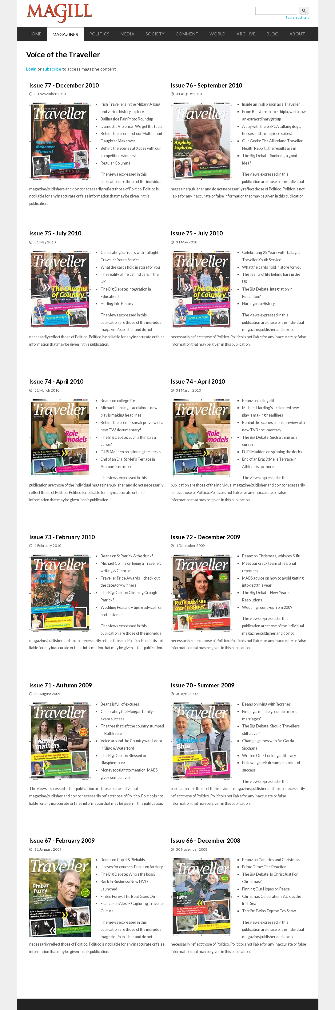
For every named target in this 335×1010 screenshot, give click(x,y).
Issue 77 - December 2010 (64, 85)
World (217, 33)
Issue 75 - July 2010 (55, 233)
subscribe (51, 68)
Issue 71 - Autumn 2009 (60, 685)
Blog (272, 33)
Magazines (65, 34)
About (297, 33)
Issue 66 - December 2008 (205, 840)
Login (31, 68)
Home (35, 33)
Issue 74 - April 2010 (56, 381)
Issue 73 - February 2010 (62, 536)
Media (127, 33)
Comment (187, 33)
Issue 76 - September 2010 (206, 85)
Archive (246, 33)
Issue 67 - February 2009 (62, 840)
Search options (297, 17)
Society (155, 33)
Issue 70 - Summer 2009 (202, 685)
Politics (99, 33)
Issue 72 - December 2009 (205, 536)
